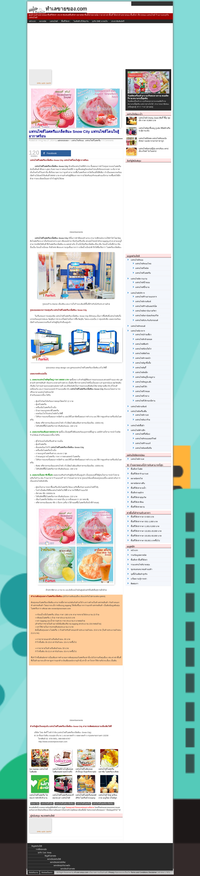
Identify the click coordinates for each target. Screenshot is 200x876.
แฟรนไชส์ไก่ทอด (142, 391)
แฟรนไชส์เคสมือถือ (143, 448)
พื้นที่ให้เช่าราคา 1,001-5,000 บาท (145, 526)
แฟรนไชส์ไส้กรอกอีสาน (145, 401)
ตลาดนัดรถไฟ (137, 478)
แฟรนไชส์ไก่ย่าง (142, 396)
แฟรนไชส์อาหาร (138, 331)
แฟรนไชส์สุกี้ (140, 368)
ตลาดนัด (42, 21)
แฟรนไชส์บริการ (138, 293)
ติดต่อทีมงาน (33, 872)
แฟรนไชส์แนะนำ (134, 114)
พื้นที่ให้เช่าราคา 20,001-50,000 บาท (146, 536)
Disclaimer (152, 872)
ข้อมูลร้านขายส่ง (50, 855)
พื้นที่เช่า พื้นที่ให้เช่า (139, 560)
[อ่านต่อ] (150, 107)
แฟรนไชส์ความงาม (139, 279)
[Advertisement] (100, 47)
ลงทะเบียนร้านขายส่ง (67, 868)
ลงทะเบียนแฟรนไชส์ (54, 859)
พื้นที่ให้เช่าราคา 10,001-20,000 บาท (146, 531)
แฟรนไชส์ (54, 21)
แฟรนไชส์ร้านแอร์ (143, 443)
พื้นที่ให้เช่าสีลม (137, 502)
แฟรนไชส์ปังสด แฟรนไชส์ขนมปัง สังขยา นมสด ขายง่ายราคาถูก (153, 139)
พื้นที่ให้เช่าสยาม (138, 507)
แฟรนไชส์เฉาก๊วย (142, 420)
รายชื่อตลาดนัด (41, 849)
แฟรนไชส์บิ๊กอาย (142, 287)
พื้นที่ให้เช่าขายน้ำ (138, 488)
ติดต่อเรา (134, 583)
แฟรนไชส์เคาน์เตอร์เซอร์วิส (146, 315)
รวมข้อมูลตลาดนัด (138, 555)
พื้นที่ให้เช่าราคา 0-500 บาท (142, 517)
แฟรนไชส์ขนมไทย (143, 264)
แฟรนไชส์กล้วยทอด (143, 339)
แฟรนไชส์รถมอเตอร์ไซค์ (145, 438)
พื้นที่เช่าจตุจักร (137, 492)
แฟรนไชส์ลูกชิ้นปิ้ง (143, 363)
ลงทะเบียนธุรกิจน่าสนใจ (62, 865)
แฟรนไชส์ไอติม (47, 804)
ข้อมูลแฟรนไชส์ (36, 846)
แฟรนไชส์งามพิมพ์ (143, 301)
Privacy (111, 872)
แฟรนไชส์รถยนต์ (138, 326)
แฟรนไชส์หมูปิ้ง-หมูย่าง (145, 377)
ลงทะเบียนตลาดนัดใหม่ (57, 862)
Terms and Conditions (139, 872)
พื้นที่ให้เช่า (65, 21)
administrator (63, 140)
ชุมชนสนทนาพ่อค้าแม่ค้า (141, 569)
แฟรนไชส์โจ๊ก (141, 387)
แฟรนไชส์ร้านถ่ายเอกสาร (146, 297)
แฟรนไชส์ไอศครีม (93, 140)
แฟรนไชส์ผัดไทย (142, 353)
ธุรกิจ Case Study (44, 852)
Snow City (35, 804)
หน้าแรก (32, 21)
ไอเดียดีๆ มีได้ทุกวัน (80, 21)
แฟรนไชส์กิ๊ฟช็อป (142, 434)
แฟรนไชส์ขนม (77, 140)
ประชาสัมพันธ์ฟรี (117, 21)
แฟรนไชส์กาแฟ (141, 415)
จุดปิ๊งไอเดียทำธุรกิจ (139, 574)
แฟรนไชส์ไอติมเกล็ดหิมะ (64, 804)
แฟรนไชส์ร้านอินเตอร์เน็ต (146, 306)
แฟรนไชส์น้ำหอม (142, 282)
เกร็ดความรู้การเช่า (139, 579)
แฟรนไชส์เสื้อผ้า (137, 425)
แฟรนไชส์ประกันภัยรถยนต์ (146, 320)
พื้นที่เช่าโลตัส (136, 469)
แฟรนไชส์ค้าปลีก (138, 430)
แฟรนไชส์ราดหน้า (143, 358)
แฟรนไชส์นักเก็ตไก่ (143, 349)
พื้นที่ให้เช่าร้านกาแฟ (139, 474)
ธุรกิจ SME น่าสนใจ (99, 21)
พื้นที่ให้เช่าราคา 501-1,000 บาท (144, 521)
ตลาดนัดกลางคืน (138, 483)
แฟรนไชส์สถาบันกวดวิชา (145, 311)
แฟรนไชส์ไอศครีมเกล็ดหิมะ (103, 804)
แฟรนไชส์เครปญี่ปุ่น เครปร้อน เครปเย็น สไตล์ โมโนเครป (153, 150)
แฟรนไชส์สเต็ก (141, 372)
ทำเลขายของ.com (81, 872)
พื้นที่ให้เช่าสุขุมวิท (138, 497)
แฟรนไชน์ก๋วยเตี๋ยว (143, 334)
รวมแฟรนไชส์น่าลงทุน (140, 564)
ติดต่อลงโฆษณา (47, 872)
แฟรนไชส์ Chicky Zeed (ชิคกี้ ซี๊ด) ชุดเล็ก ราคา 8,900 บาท (154, 119)
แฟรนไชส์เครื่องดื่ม (139, 411)
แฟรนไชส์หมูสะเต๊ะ (143, 382)
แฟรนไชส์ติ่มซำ (142, 344)
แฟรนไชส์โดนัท (142, 268)
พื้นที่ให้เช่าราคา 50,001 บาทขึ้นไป (145, 540)
